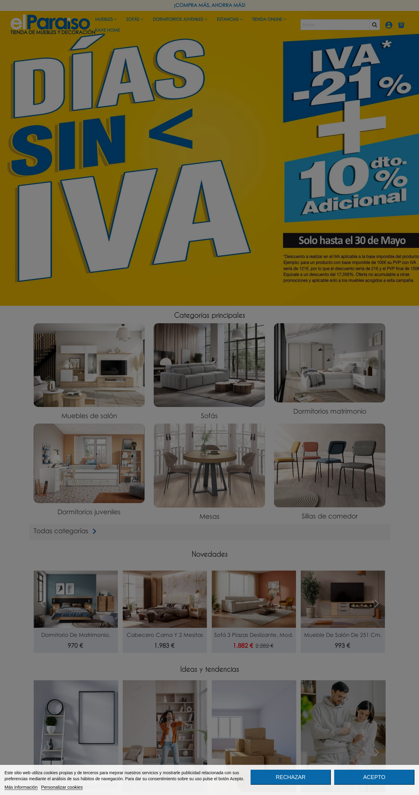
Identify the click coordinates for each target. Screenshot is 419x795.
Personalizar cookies (62, 787)
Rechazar (291, 777)
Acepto (374, 777)
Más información (21, 787)
